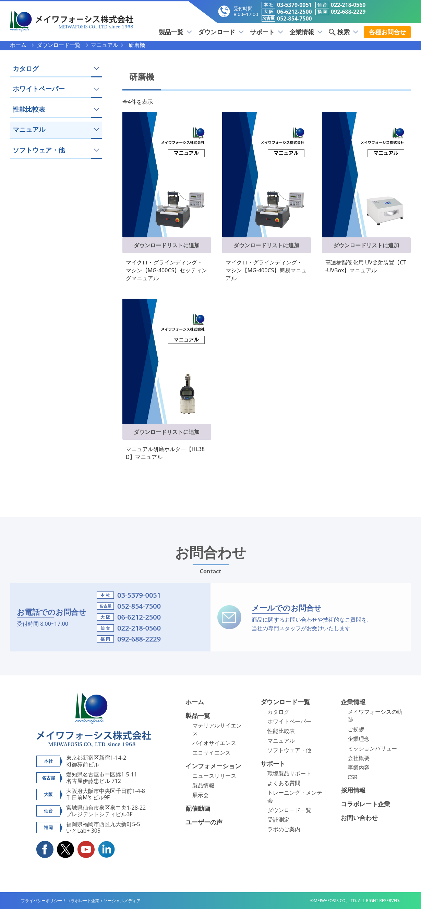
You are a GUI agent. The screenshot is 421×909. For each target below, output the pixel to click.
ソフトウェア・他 (289, 750)
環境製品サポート (289, 773)
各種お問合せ (387, 32)
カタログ (278, 711)
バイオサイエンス (214, 743)
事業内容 (359, 767)
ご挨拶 (356, 729)
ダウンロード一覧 (285, 702)
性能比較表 (281, 731)
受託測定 (278, 819)
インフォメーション (213, 766)
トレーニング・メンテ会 (294, 796)
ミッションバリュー (372, 748)
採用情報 (353, 790)
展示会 (200, 795)
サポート (269, 32)
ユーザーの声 (203, 822)
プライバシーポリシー (41, 901)
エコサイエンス (211, 752)
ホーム (194, 702)
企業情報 (307, 32)
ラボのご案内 (283, 829)
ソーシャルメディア (122, 901)
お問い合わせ (359, 817)
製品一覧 (179, 32)
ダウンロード (224, 32)
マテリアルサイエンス (217, 729)
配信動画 (197, 808)
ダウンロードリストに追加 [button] (167, 245)
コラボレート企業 (365, 804)
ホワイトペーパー (289, 721)
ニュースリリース (214, 776)
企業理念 (359, 739)
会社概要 (359, 758)
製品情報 (203, 785)
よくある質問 (283, 783)
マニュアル (281, 740)
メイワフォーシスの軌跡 (375, 715)
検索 (344, 32)
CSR (353, 777)
